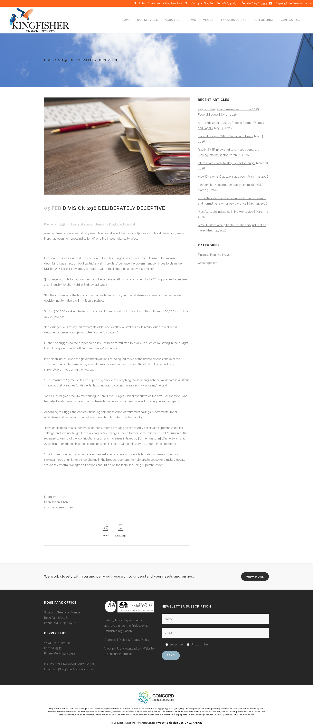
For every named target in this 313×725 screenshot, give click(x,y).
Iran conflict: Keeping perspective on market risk (230, 184)
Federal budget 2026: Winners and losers (225, 136)
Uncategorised (207, 263)
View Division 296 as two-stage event (222, 176)
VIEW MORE (255, 576)
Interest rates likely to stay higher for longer (226, 163)
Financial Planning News (87, 224)
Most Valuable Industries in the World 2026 (226, 211)
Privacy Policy (140, 639)
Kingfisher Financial (122, 224)
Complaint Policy (115, 639)
